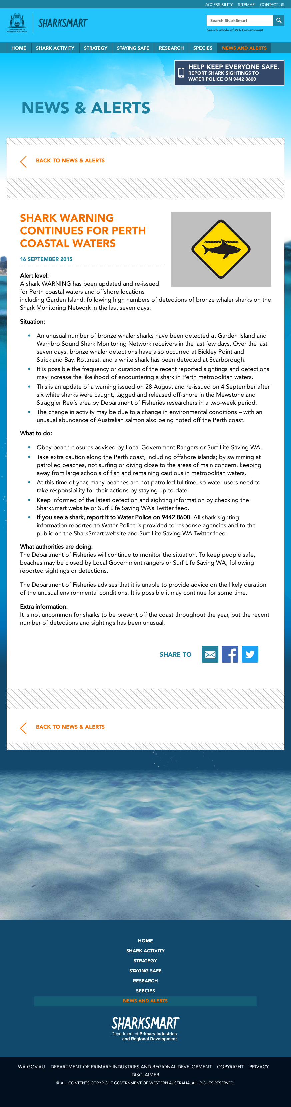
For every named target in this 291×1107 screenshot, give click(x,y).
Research (171, 48)
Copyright (230, 1067)
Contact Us (272, 4)
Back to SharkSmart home (66, 23)
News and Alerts (244, 48)
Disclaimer (145, 1075)
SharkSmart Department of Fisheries (145, 1028)
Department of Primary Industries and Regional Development (131, 1067)
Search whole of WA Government (235, 30)
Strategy (95, 48)
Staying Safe (133, 48)
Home (18, 48)
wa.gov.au (31, 1067)
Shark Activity (55, 48)
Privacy (259, 1067)
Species (202, 48)
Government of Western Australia (17, 22)
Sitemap (246, 4)
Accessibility (219, 4)
